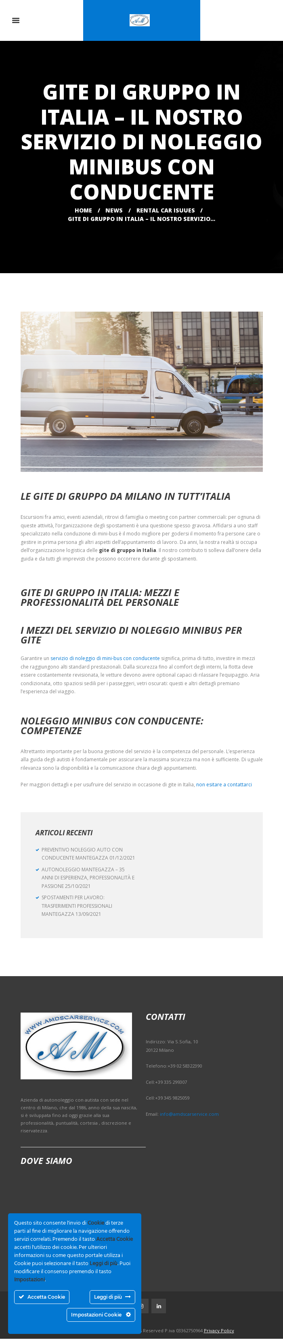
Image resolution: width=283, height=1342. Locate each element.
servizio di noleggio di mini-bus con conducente (105, 658)
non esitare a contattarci (224, 784)
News (114, 210)
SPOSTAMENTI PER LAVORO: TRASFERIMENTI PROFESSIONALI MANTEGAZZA (77, 905)
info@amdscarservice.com (189, 1114)
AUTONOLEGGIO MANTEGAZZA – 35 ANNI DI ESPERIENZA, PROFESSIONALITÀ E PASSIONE (88, 878)
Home (83, 210)
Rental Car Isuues (165, 210)
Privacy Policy (219, 1334)
